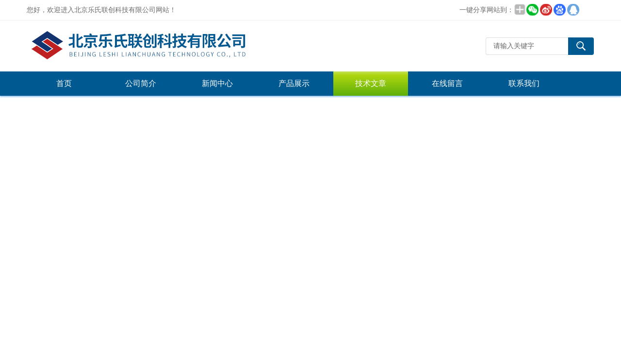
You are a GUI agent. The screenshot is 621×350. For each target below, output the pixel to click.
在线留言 (447, 83)
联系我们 (523, 83)
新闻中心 (217, 83)
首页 (64, 83)
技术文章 (370, 83)
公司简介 (140, 83)
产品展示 (294, 83)
